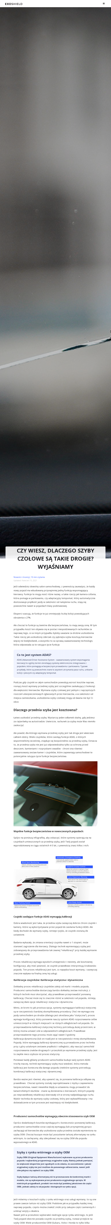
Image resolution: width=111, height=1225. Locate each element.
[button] (103, 3)
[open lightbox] (55, 880)
